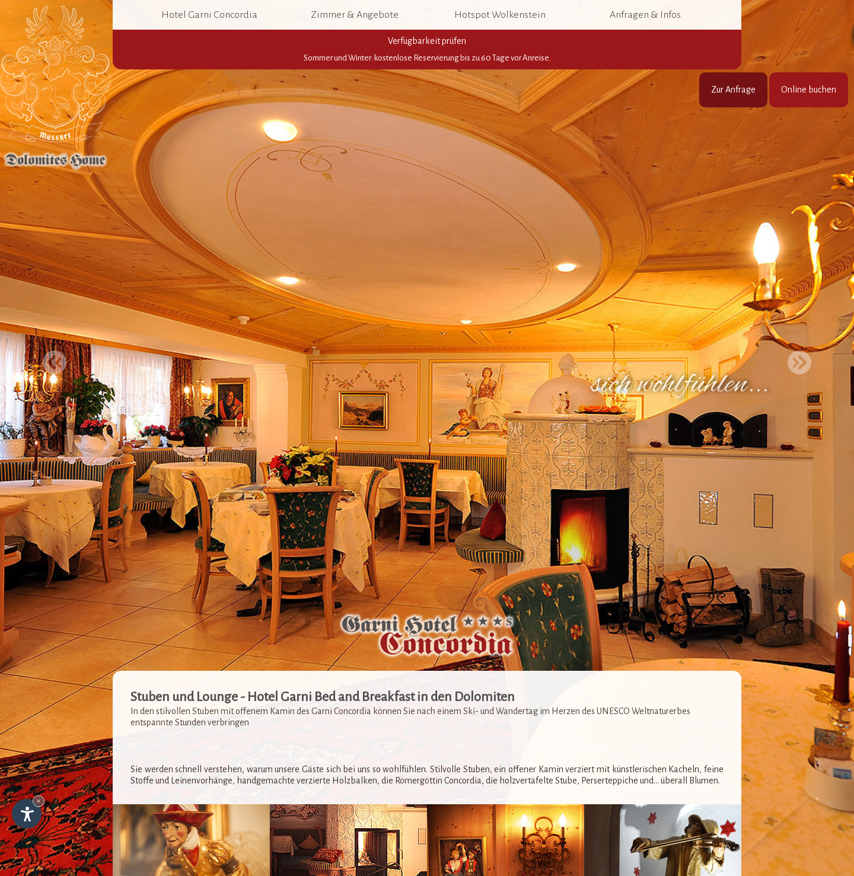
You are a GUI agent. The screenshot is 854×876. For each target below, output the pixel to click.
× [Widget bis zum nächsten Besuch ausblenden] (38, 801)
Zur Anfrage (733, 89)
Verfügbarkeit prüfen (427, 49)
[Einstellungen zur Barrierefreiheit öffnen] (27, 814)
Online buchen (808, 89)
